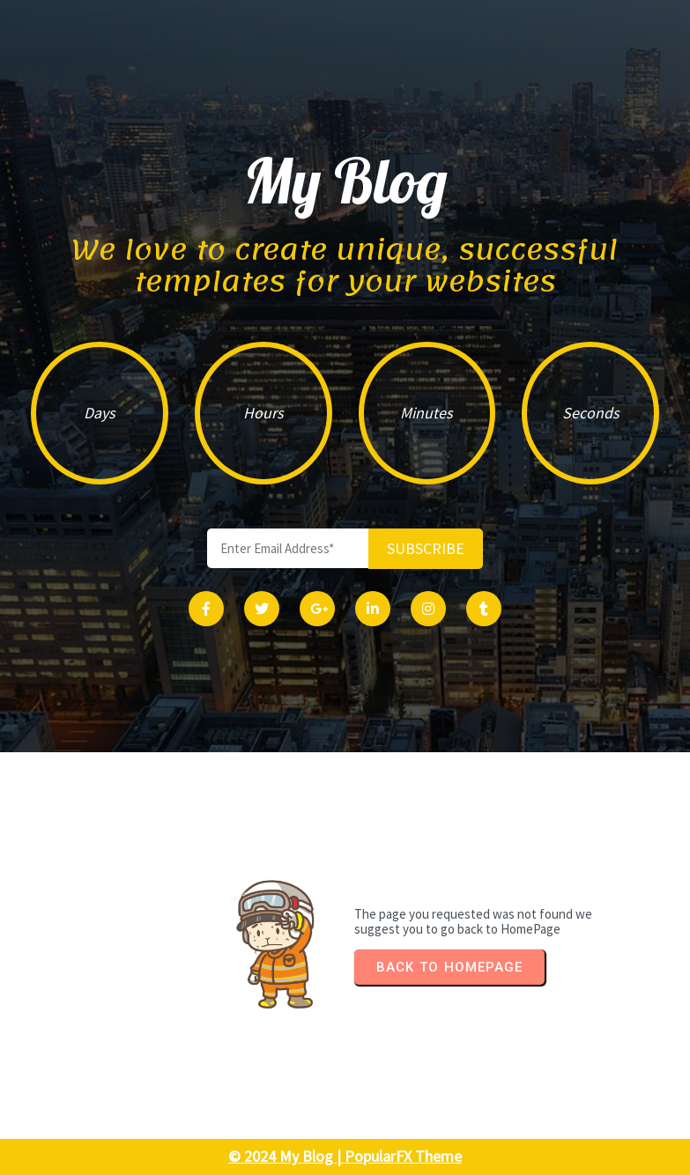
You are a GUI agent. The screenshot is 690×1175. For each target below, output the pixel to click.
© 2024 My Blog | (286, 1156)
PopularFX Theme (403, 1156)
